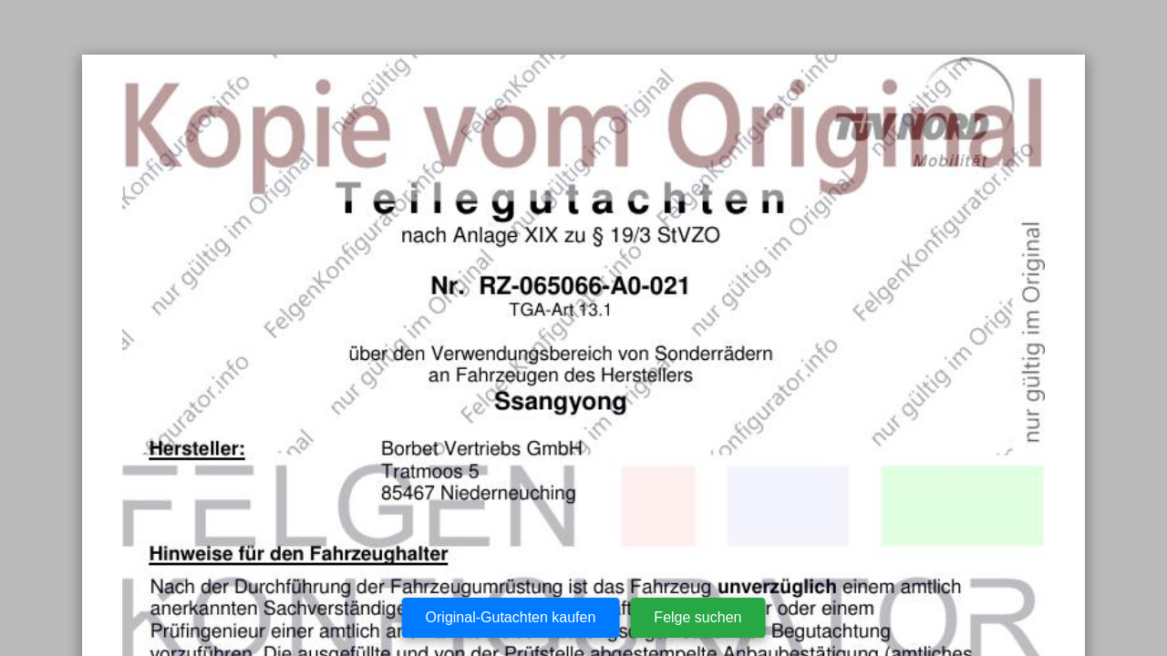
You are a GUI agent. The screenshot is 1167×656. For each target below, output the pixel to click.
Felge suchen (697, 617)
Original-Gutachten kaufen (511, 617)
